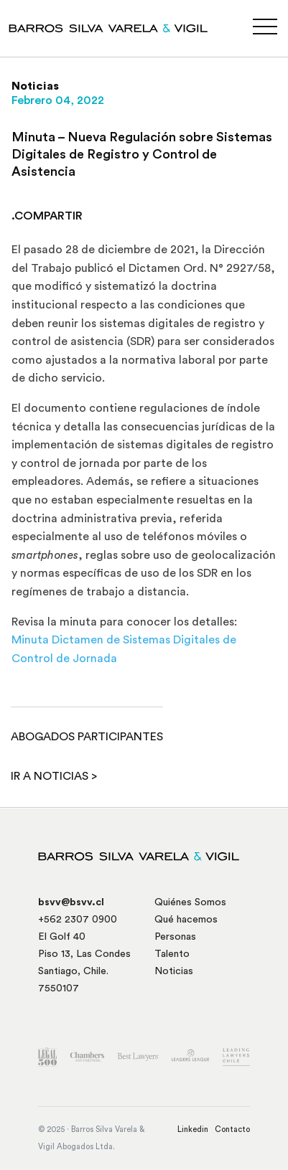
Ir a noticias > (54, 776)
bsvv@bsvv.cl (71, 902)
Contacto (232, 1129)
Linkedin (192, 1129)
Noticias (173, 971)
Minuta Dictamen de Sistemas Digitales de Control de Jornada (123, 649)
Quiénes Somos (190, 902)
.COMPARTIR (47, 216)
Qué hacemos (186, 920)
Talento (172, 954)
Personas (175, 937)
